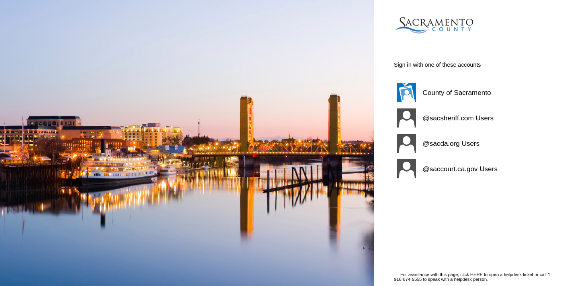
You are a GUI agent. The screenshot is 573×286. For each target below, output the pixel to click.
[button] (463, 92)
